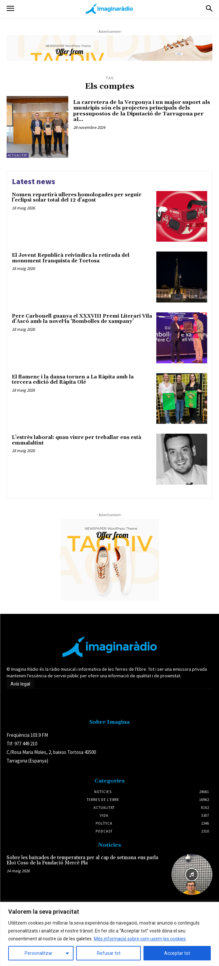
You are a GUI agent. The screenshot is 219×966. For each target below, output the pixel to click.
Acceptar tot (177, 953)
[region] (109, 934)
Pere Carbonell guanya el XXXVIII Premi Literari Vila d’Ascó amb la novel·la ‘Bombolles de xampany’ (82, 319)
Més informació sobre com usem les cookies (140, 938)
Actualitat (17, 155)
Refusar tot (108, 953)
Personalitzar (39, 953)
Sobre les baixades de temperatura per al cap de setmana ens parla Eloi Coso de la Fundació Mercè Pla (82, 860)
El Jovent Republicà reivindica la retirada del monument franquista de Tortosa (70, 258)
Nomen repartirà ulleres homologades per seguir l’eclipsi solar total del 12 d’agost (77, 198)
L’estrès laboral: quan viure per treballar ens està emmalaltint (76, 440)
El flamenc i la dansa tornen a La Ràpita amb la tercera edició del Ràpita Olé (73, 380)
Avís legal (20, 684)
